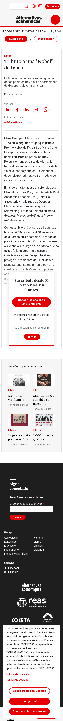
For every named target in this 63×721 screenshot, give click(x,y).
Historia (38, 537)
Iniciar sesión (34, 6)
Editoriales (10, 541)
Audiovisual (11, 537)
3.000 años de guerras (43, 437)
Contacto (40, 6)
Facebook (14, 568)
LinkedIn (13, 572)
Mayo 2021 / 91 (13, 121)
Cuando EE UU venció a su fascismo (44, 399)
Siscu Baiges (44, 409)
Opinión (38, 545)
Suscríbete (53, 6)
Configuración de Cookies (29, 690)
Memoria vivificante (16, 397)
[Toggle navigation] (55, 20)
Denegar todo (29, 701)
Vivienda (39, 549)
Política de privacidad (18, 674)
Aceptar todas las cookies (29, 711)
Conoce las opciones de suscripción (31, 302)
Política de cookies (17, 679)
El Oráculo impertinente (11, 547)
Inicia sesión (46, 38)
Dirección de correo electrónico (26, 504)
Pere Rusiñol (44, 444)
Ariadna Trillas (16, 94)
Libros (7, 55)
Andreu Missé (20, 444)
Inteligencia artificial (16, 553)
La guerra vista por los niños (19, 437)
